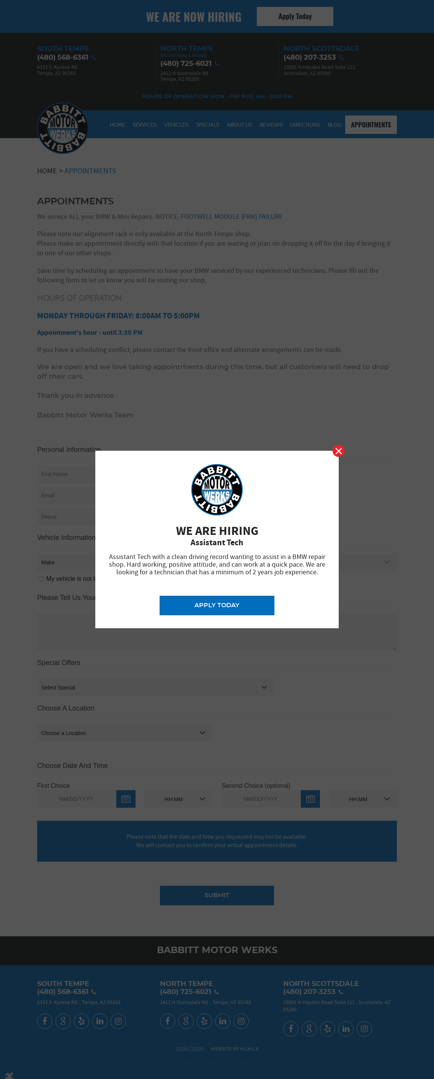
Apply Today (217, 605)
